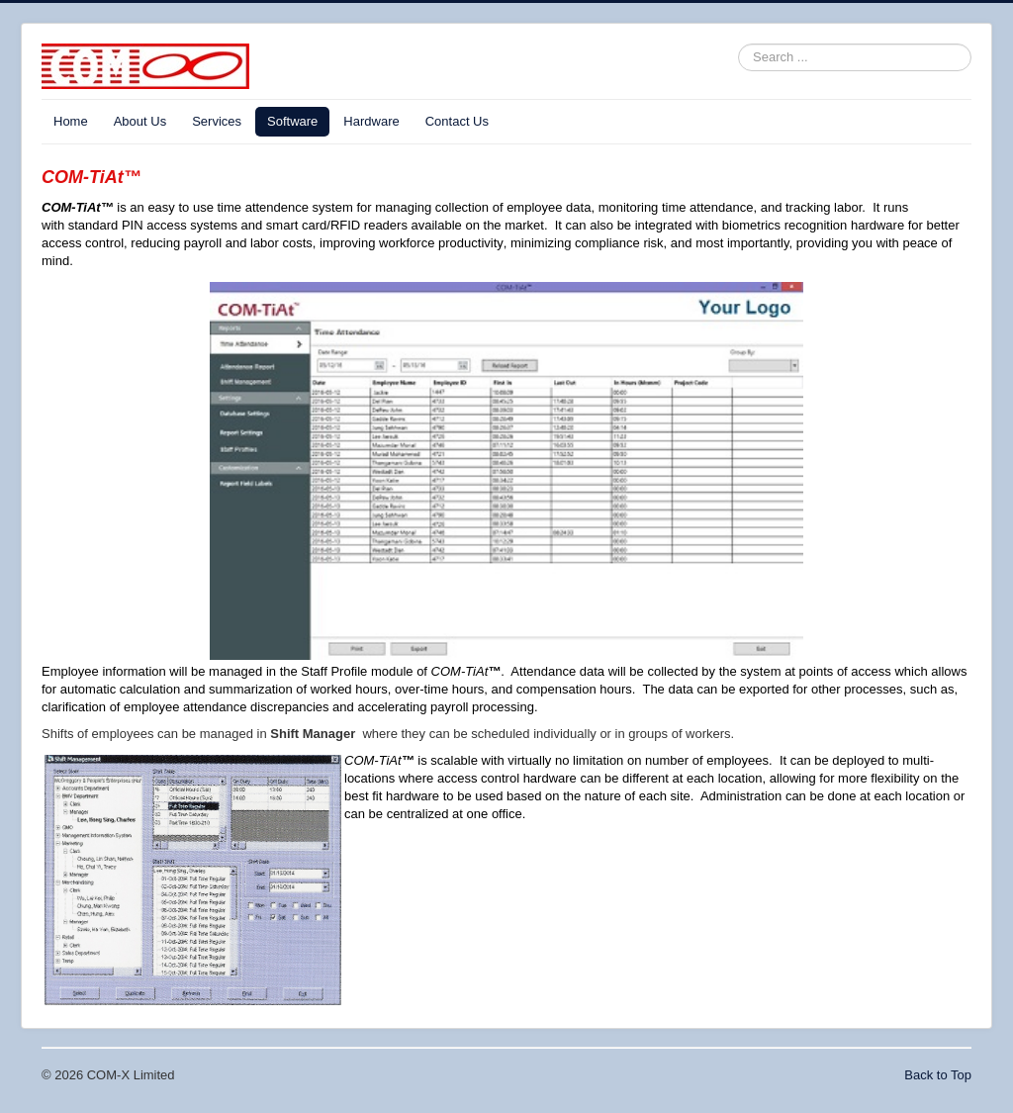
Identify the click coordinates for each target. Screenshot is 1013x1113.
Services (216, 121)
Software (292, 121)
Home (70, 121)
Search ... (738, 44)
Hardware (371, 121)
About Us (140, 121)
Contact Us (457, 121)
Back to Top (937, 1074)
